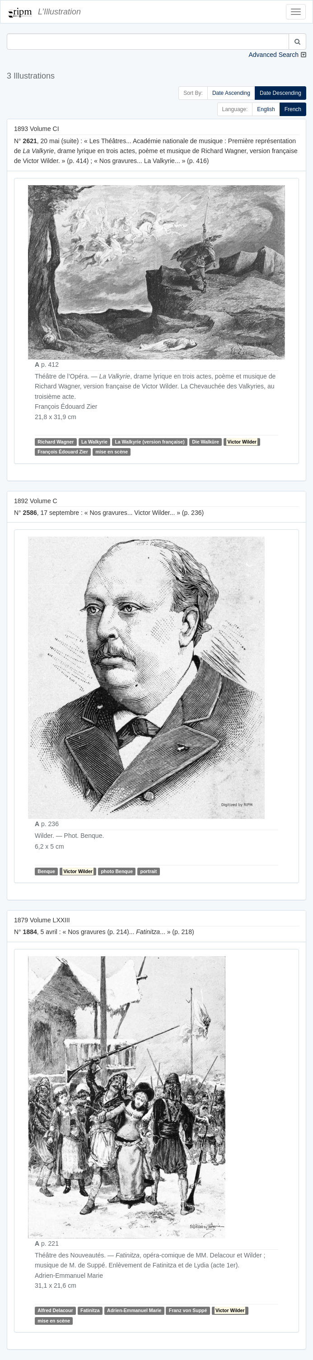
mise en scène (111, 451)
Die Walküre (205, 441)
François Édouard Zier (62, 451)
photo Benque (117, 871)
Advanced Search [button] (273, 54)
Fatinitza (90, 1310)
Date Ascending (231, 93)
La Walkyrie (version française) (149, 441)
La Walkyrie (94, 441)
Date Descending (280, 93)
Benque (46, 871)
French (293, 109)
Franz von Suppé (188, 1310)
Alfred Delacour (55, 1310)
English (266, 109)
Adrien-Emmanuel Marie (134, 1310)
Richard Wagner (55, 441)
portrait (148, 871)
